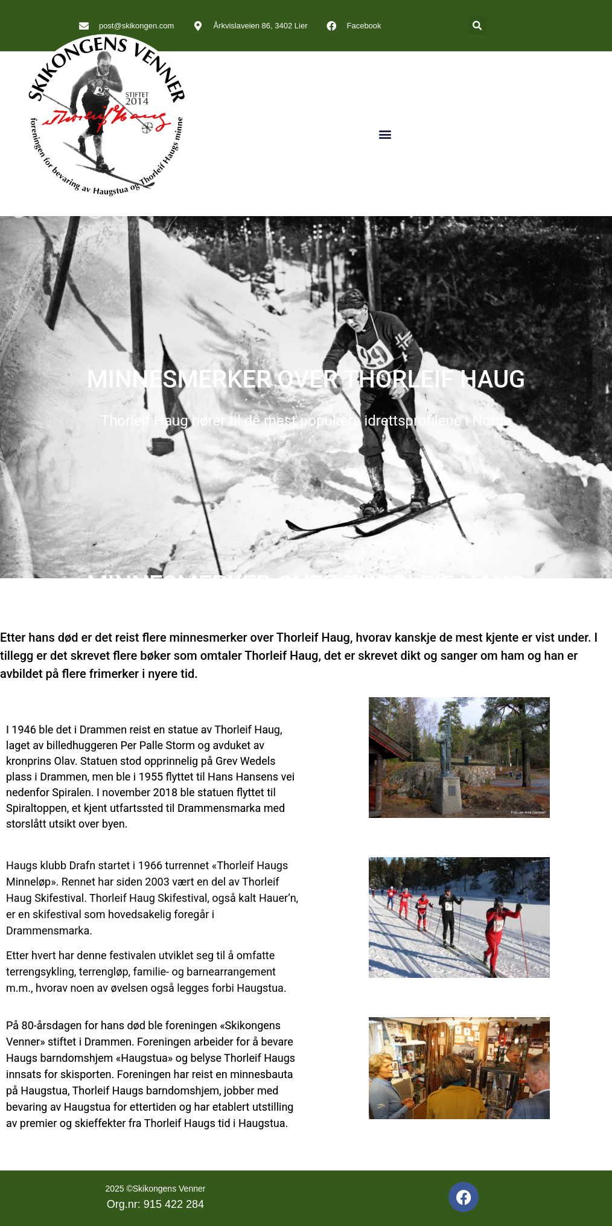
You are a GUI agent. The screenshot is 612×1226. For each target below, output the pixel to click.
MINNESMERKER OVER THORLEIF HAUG (306, 379)
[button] (477, 25)
